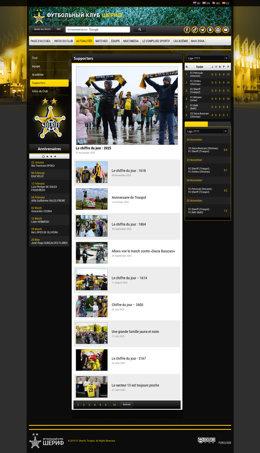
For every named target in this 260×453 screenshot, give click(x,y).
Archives (126, 404)
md (216, 3)
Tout (34, 58)
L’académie (180, 41)
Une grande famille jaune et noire (135, 331)
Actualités (84, 41)
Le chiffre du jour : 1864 (129, 224)
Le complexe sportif (156, 41)
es (225, 3)
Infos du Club (63, 41)
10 (114, 404)
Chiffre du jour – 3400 (127, 305)
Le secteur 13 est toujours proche (135, 385)
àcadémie (37, 74)
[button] (226, 58)
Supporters (38, 83)
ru (196, 3)
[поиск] (97, 30)
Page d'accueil (41, 41)
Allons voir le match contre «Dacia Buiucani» (143, 251)
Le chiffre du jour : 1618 (129, 170)
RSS (59, 29)
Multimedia (131, 41)
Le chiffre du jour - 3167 (129, 358)
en (206, 3)
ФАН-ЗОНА (198, 41)
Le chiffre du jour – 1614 (129, 278)
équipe (115, 41)
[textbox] (205, 58)
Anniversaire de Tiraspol (129, 197)
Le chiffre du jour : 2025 (93, 148)
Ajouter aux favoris (42, 29)
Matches (101, 41)
